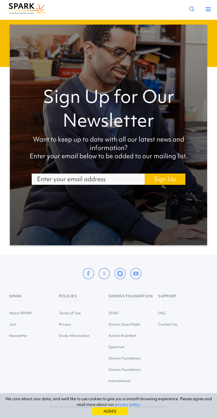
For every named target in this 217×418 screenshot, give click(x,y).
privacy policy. (127, 404)
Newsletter (18, 335)
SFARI (113, 313)
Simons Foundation (124, 358)
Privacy (65, 324)
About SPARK (20, 313)
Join (12, 324)
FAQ (161, 313)
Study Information (74, 335)
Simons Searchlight (124, 324)
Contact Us (167, 324)
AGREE (110, 411)
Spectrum (116, 347)
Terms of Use (70, 313)
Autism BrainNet (122, 335)
